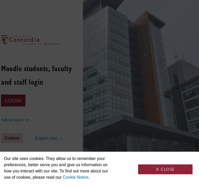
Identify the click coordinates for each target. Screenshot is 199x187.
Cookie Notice (76, 177)
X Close (165, 169)
